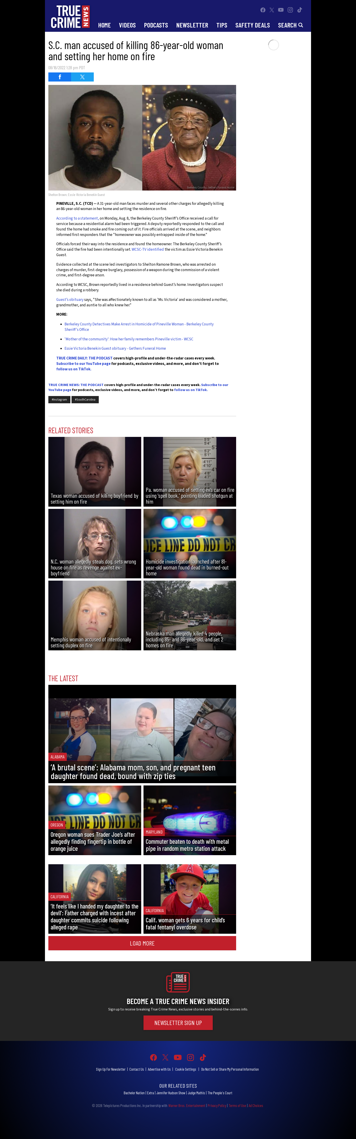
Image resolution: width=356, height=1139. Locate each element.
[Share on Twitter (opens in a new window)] (82, 77)
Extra (150, 1092)
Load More (142, 943)
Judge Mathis (196, 1092)
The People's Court (220, 1092)
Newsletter (192, 25)
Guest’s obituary (70, 299)
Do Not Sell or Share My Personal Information (230, 1069)
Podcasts (156, 25)
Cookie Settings (185, 1069)
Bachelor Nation (134, 1092)
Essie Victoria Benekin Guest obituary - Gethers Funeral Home (115, 348)
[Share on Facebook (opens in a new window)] (59, 77)
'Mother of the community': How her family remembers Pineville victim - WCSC (128, 339)
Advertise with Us (159, 1069)
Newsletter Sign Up (178, 1022)
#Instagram (59, 399)
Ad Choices (256, 1105)
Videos (127, 25)
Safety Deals (252, 25)
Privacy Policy (217, 1105)
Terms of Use (237, 1105)
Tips (221, 25)
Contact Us (136, 1069)
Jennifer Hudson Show (170, 1092)
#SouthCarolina (85, 399)
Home (104, 25)
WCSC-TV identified (148, 249)
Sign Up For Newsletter (111, 1069)
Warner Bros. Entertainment (186, 1105)
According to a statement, (77, 218)
